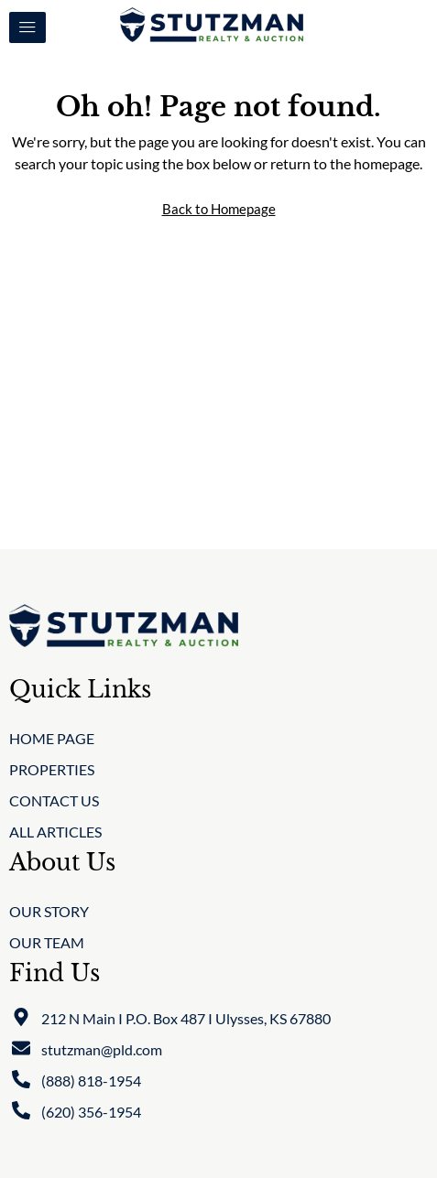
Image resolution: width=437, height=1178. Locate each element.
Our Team (46, 942)
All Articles (55, 831)
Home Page (51, 738)
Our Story (49, 911)
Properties (51, 769)
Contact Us (54, 800)
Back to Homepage (219, 208)
